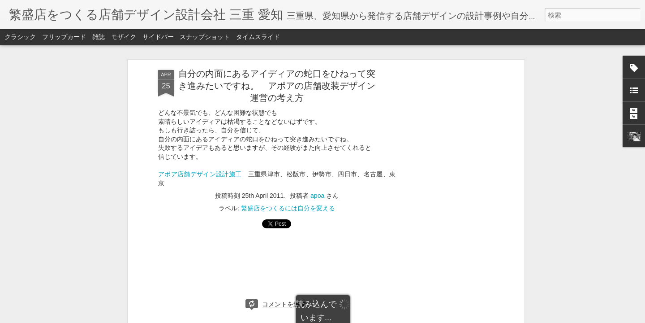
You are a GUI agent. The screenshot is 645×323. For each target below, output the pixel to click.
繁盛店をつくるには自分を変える (288, 208)
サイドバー (158, 36)
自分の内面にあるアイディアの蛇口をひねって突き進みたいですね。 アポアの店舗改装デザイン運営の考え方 (276, 86)
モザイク (123, 36)
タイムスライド (258, 36)
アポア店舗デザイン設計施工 (199, 174)
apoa (317, 195)
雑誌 (98, 36)
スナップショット (205, 36)
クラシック (20, 36)
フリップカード (64, 36)
